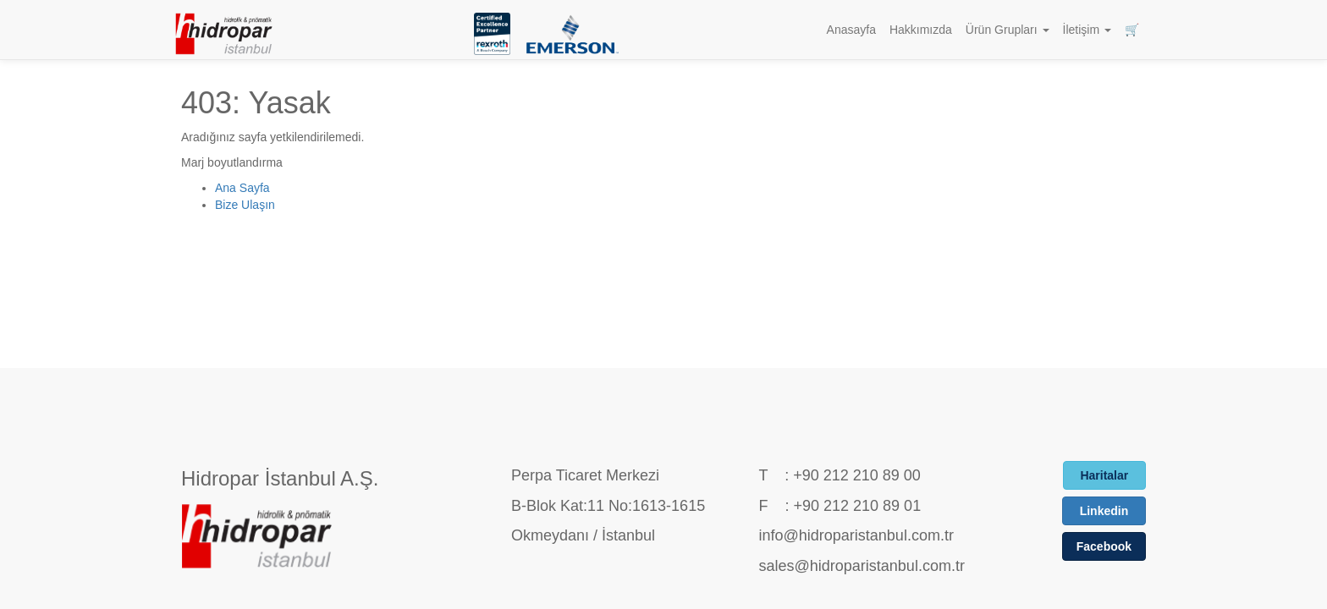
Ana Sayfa (242, 188)
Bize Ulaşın (245, 204)
